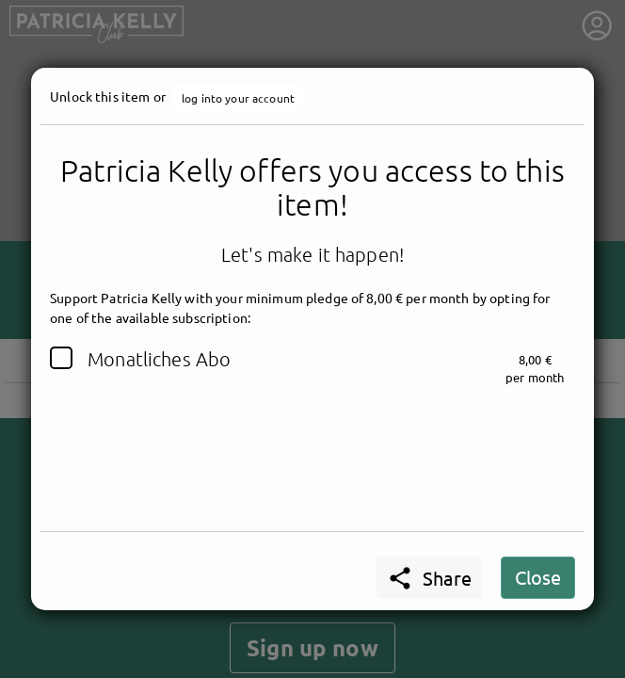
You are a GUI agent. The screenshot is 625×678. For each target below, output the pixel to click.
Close (538, 577)
